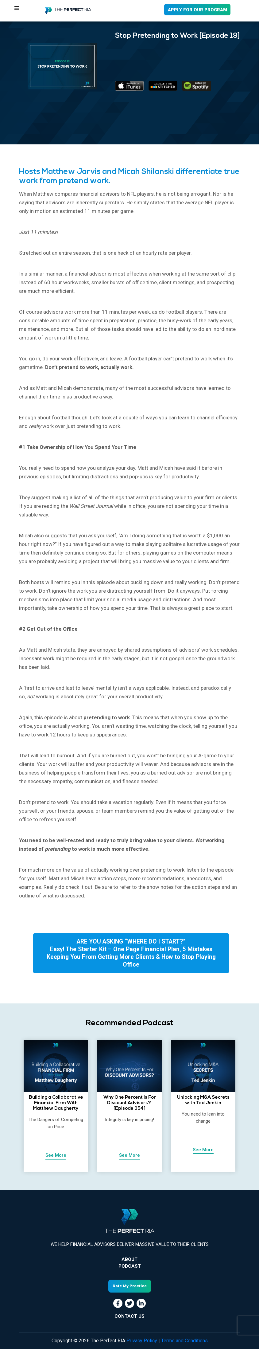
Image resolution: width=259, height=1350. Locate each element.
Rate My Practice (130, 1287)
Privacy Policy (141, 1341)
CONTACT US (129, 1317)
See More (55, 1156)
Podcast (129, 1267)
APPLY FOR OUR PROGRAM (197, 10)
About (129, 1260)
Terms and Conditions (184, 1341)
